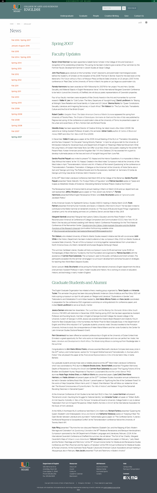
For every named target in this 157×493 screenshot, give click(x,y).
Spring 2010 (16, 103)
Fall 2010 (15, 97)
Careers (99, 474)
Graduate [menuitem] (83, 16)
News (19, 24)
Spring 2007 (27, 24)
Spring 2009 (16, 114)
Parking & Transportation (131, 469)
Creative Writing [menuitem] (112, 16)
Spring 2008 (16, 126)
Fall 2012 (15, 74)
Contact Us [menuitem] (139, 16)
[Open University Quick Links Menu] (154, 1)
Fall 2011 (15, 86)
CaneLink (73, 471)
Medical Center (101, 469)
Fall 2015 (15, 51)
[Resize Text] (140, 23)
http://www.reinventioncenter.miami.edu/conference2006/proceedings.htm (83, 231)
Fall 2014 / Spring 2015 (21, 57)
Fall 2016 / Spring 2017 (21, 40)
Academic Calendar (76, 474)
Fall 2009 (15, 108)
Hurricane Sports (102, 471)
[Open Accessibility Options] (3, 1)
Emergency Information (84, 483)
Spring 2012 (16, 80)
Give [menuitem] (126, 16)
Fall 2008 (15, 120)
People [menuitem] (96, 16)
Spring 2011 (16, 91)
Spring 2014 (16, 63)
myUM (72, 469)
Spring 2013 (16, 69)
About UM (73, 467)
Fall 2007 (15, 131)
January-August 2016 (20, 46)
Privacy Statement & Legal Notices (103, 483)
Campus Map (127, 467)
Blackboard (73, 476)
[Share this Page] (145, 23)
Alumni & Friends (102, 467)
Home (12, 24)
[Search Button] (124, 8)
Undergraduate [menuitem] (66, 16)
